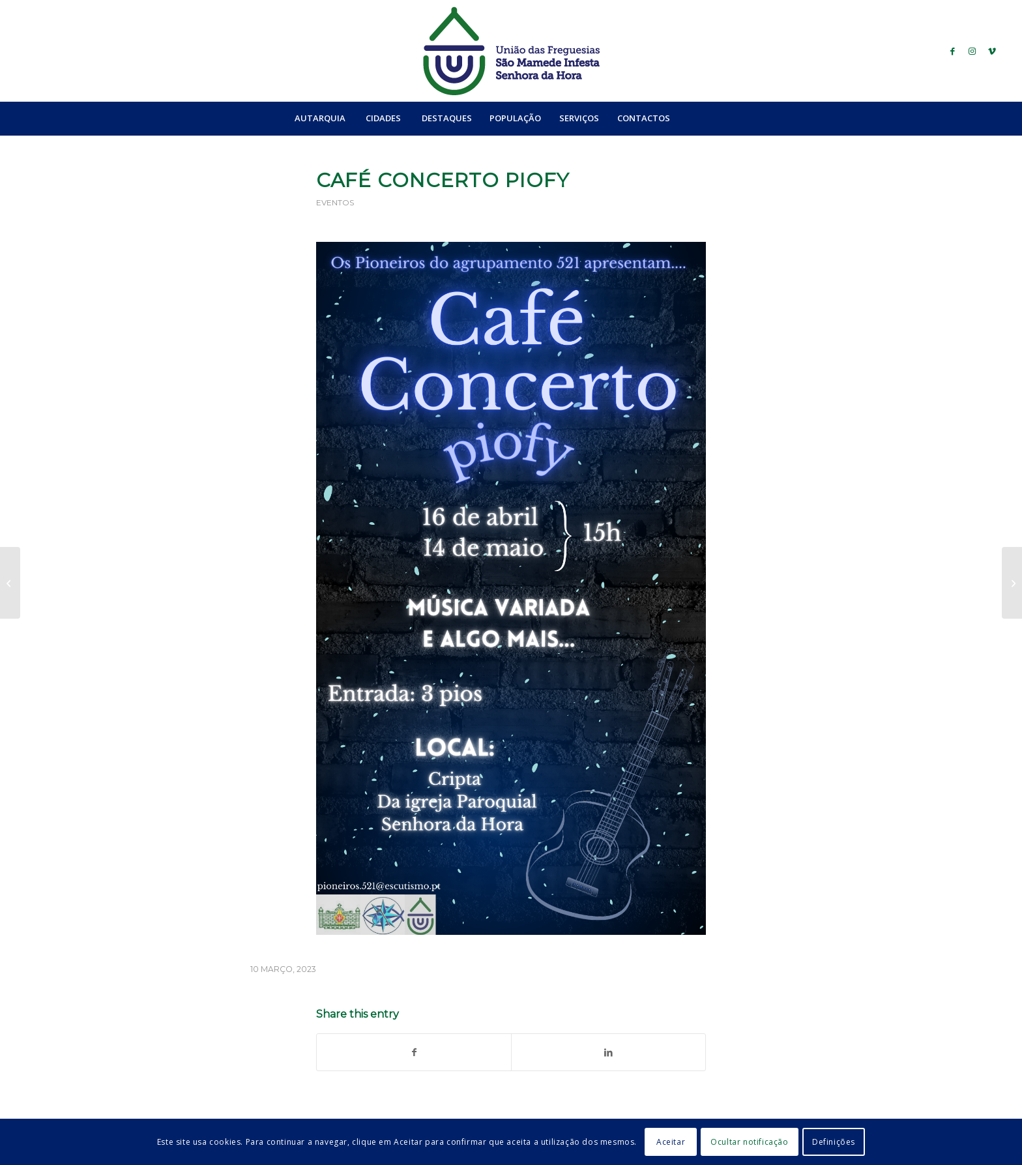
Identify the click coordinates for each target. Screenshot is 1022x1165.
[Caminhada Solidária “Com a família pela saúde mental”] (10, 583)
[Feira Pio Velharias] (1012, 583)
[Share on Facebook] (414, 1052)
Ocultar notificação (749, 1141)
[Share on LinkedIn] (608, 1052)
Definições (833, 1141)
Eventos (335, 202)
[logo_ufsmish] (511, 51)
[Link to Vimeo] (992, 51)
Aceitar (670, 1141)
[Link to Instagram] (972, 51)
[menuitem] (319, 118)
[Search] (707, 118)
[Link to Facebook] (953, 51)
